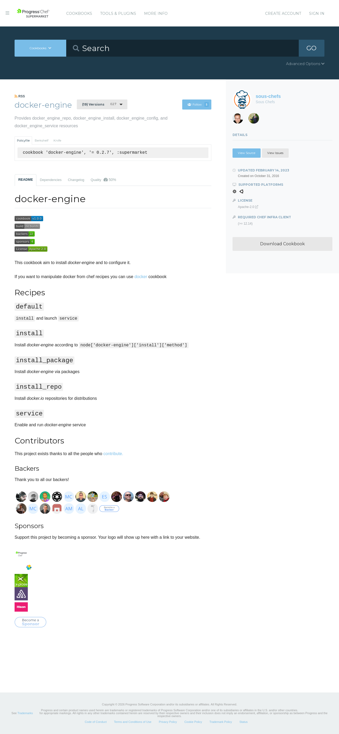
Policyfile (23, 140)
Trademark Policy (220, 721)
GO (311, 48)
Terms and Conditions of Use (132, 721)
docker (141, 276)
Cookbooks (79, 13)
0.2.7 (99, 104)
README (25, 180)
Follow (198, 104)
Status (243, 721)
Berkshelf (41, 140)
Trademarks (25, 713)
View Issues (275, 153)
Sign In (316, 13)
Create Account (283, 13)
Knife (57, 140)
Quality (103, 180)
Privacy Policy (168, 721)
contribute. (113, 453)
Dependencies (50, 180)
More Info (156, 13)
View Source (246, 153)
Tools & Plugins (118, 13)
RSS (20, 96)
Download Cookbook (282, 243)
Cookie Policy (193, 721)
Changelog (76, 180)
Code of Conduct (96, 721)
